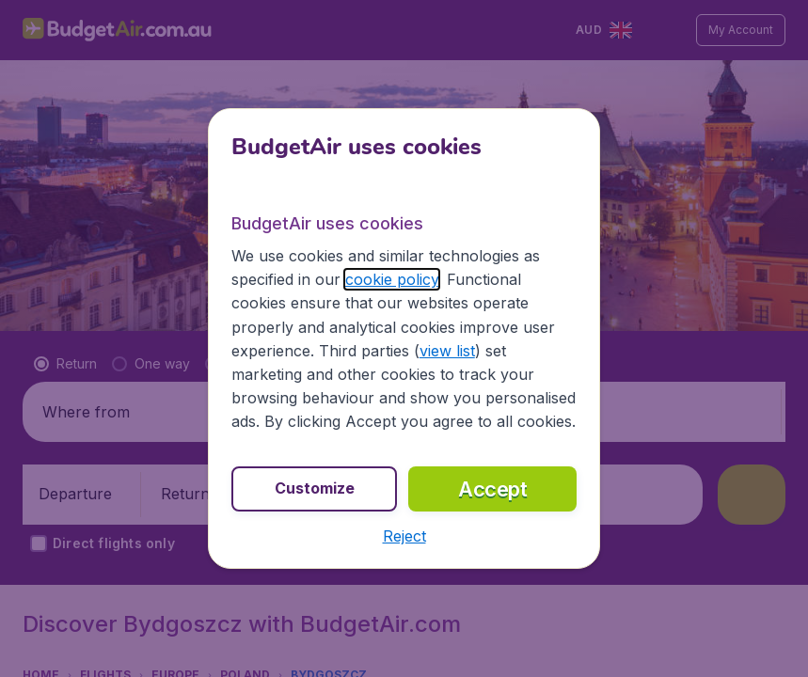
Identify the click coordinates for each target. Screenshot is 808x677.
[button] (404, 536)
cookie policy (391, 279)
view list (447, 350)
